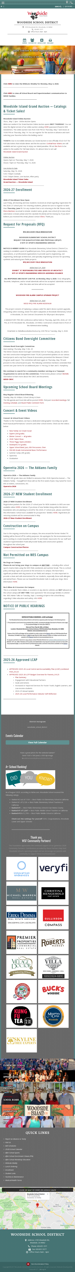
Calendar (24, 41)
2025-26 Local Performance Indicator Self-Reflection (35, 694)
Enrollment (50, 41)
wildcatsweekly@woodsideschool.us (38, 758)
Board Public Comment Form (32, 403)
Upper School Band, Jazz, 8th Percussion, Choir (27, 447)
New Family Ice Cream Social (20, 431)
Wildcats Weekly (11, 1163)
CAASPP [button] (25, 71)
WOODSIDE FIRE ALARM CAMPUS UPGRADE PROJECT (37, 295)
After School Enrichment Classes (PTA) (19, 1156)
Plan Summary (20, 677)
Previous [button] (5, 58)
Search (58, 7)
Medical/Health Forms (13, 1180)
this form (58, 146)
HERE (10, 84)
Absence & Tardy (42, 41)
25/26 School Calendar (13, 1149)
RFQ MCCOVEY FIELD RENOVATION (37, 262)
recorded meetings (59, 400)
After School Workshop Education (17, 1159)
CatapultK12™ (33, 1269)
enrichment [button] (53, 71)
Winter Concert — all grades (20, 436)
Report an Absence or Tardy (15, 1139)
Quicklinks (70, 6)
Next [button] (69, 58)
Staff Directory (32, 41)
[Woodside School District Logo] (37, 15)
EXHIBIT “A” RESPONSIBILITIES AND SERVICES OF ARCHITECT (37, 270)
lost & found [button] (36, 71)
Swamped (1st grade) (17, 444)
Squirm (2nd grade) (16, 433)
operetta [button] (49, 71)
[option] (37, 60)
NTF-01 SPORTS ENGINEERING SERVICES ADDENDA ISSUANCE (37, 273)
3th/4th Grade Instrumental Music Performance (28, 450)
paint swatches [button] (19, 71)
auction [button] (32, 71)
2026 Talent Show (16, 439)
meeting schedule (10, 403)
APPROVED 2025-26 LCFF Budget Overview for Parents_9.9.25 (34, 674)
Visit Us (8, 1142)
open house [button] (42, 71)
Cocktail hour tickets (54, 143)
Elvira (42, 216)
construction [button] (56, 71)
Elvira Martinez (9, 211)
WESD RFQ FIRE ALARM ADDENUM (37, 303)
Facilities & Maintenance (14, 1177)
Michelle (65, 374)
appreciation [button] (22, 71)
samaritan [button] (39, 71)
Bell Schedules (10, 1146)
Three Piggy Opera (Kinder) (20, 442)
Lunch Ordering (11, 1166)
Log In (43, 1269)
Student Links (10, 1173)
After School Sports (12, 1153)
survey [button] (29, 71)
